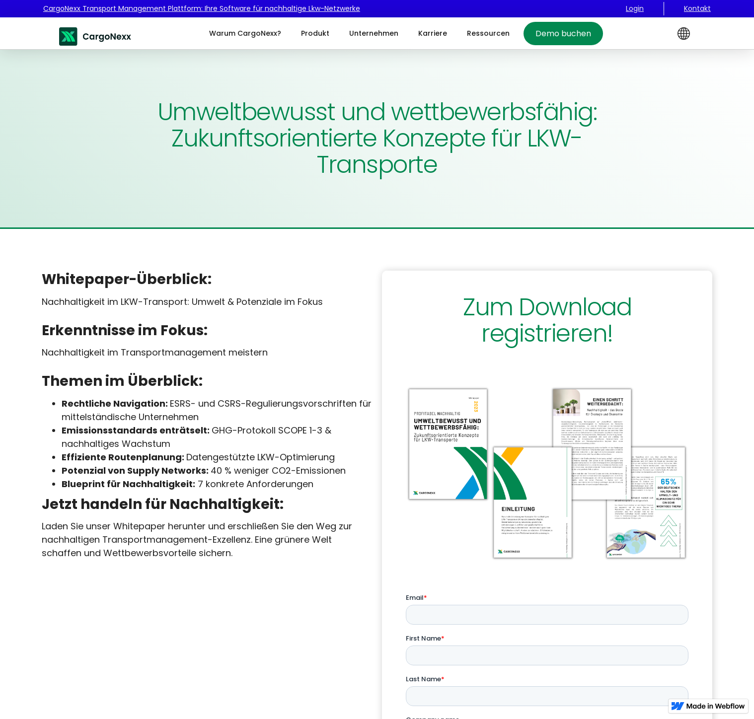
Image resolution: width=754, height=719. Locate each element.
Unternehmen (373, 33)
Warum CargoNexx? (245, 33)
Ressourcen (488, 33)
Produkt (315, 33)
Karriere (432, 33)
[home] (96, 33)
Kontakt (697, 8)
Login (635, 8)
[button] (684, 33)
